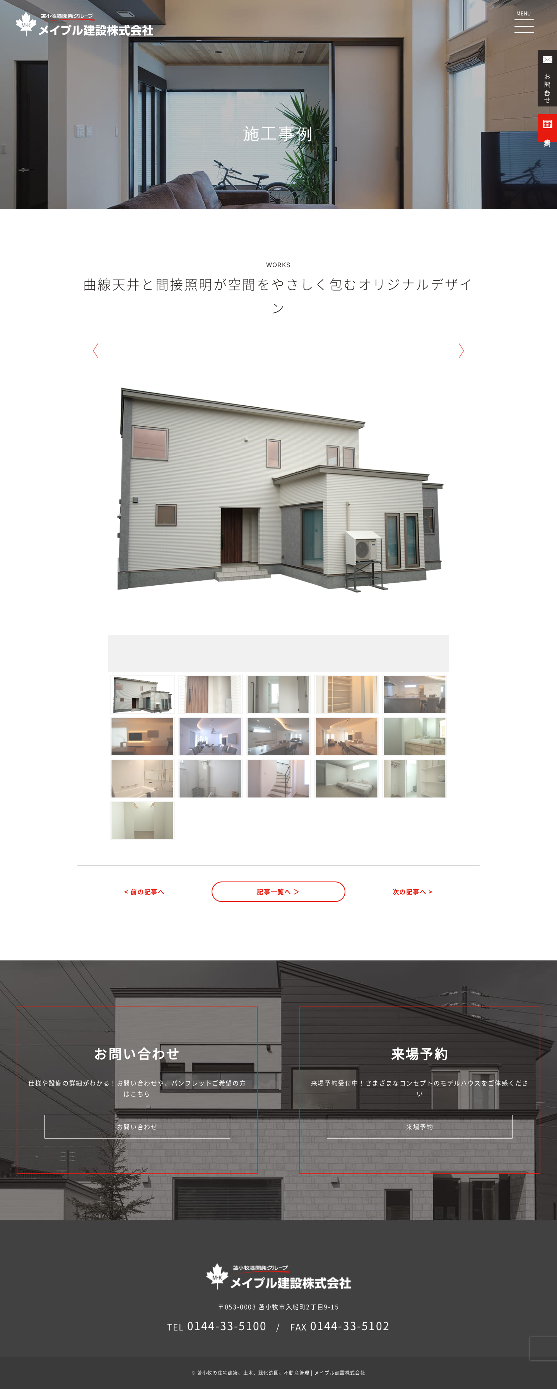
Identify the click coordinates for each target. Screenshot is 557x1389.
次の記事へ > (413, 891)
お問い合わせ (137, 1126)
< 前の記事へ (144, 891)
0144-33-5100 (227, 1326)
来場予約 (419, 1126)
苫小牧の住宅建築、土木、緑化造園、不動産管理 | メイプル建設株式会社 (281, 1372)
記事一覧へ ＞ (278, 891)
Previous (95, 350)
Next (461, 350)
